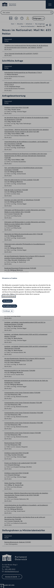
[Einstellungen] (8, 311)
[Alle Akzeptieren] (7, 301)
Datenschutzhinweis (8, 296)
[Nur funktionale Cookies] (9, 306)
